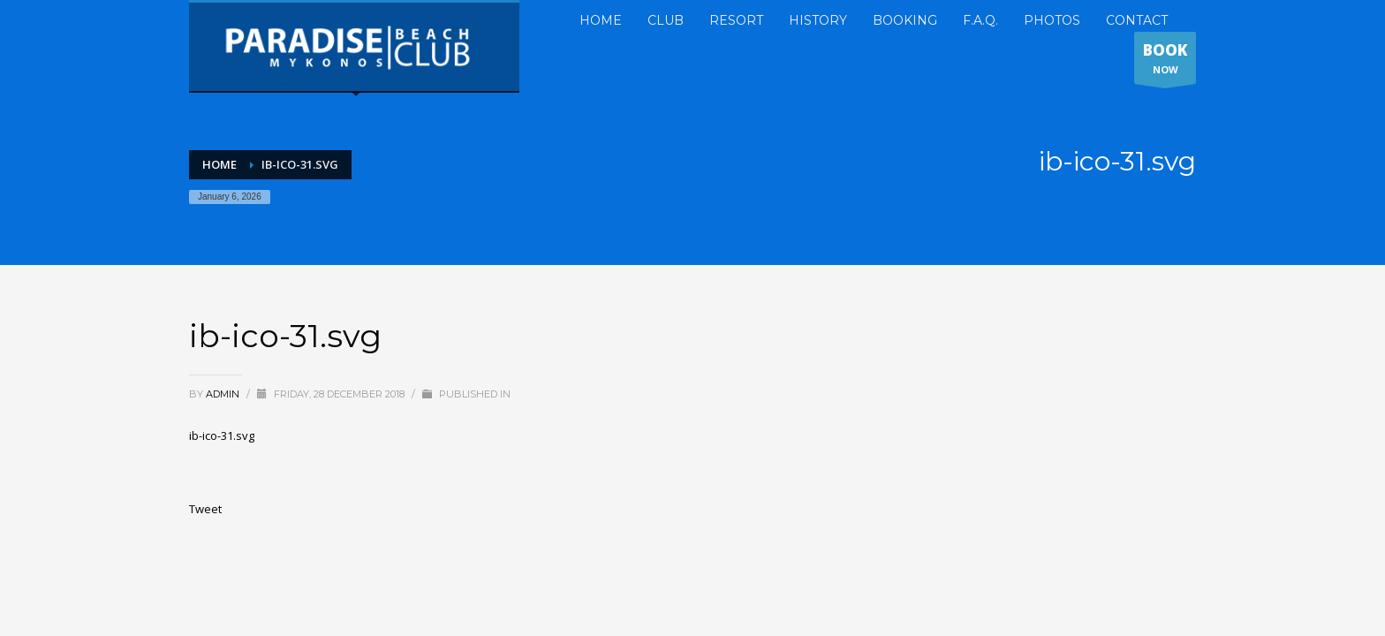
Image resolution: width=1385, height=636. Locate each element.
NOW (1165, 62)
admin (224, 394)
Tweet (205, 509)
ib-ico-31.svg (221, 435)
